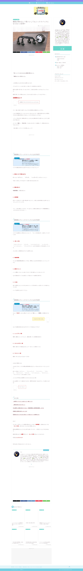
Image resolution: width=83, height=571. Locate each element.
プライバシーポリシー (15, 569)
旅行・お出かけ (60, 66)
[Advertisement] (31, 63)
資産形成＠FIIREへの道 (60, 56)
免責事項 (21, 569)
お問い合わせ (50, 3)
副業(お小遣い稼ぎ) (60, 58)
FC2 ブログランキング (59, 79)
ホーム (31, 3)
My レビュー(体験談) (16, 19)
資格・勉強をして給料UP (61, 62)
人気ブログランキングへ (59, 77)
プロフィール (40, 3)
